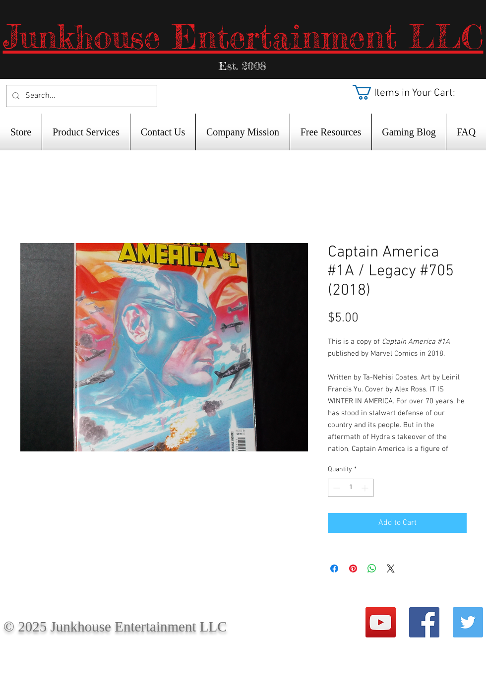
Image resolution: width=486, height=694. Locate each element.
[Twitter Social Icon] (468, 622)
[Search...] (80, 96)
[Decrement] (335, 488)
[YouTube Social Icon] (380, 622)
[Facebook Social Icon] (424, 622)
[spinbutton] (351, 488)
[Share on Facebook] (334, 568)
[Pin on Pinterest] (353, 568)
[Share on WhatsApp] (372, 568)
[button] (414, 92)
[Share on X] (391, 568)
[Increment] (366, 488)
